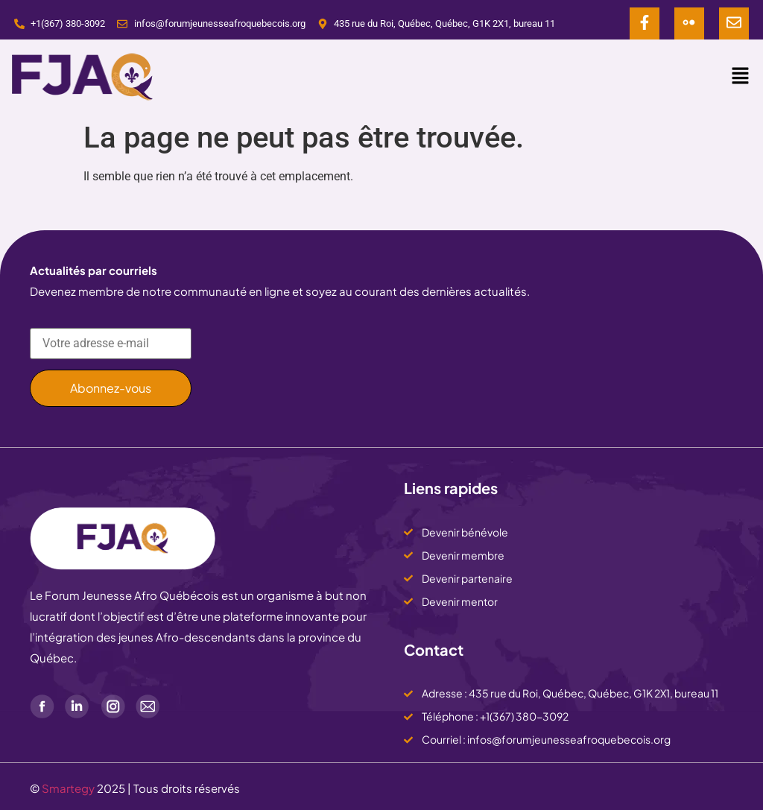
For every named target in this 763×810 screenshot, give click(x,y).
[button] (741, 76)
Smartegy (68, 788)
